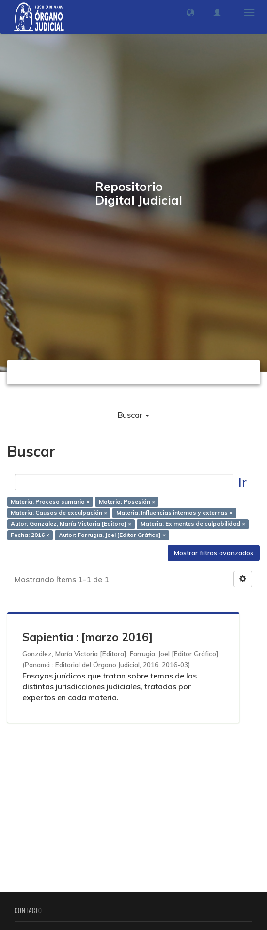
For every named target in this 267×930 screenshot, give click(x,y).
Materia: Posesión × (127, 501)
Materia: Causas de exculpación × (59, 512)
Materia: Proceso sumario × (50, 501)
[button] (190, 12)
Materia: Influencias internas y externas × (174, 512)
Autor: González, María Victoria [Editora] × (71, 523)
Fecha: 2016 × (30, 534)
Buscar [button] (133, 415)
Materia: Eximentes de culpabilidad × (193, 523)
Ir (242, 481)
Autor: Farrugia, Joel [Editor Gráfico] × (112, 534)
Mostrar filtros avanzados (213, 553)
